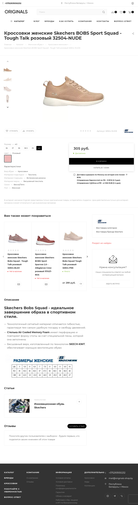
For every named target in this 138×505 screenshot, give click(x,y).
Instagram (108, 496)
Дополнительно (94, 472)
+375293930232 (13, 3)
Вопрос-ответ (12, 497)
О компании (32, 478)
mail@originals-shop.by (121, 478)
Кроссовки (10, 483)
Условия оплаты (63, 478)
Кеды (86, 482)
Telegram (115, 496)
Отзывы (30, 482)
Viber (122, 496)
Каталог (9, 472)
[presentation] (7, 61)
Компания (33, 472)
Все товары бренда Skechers (109, 232)
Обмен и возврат (64, 496)
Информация (64, 472)
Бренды (8, 478)
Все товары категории (106, 228)
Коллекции (89, 485)
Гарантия (60, 492)
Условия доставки (64, 482)
